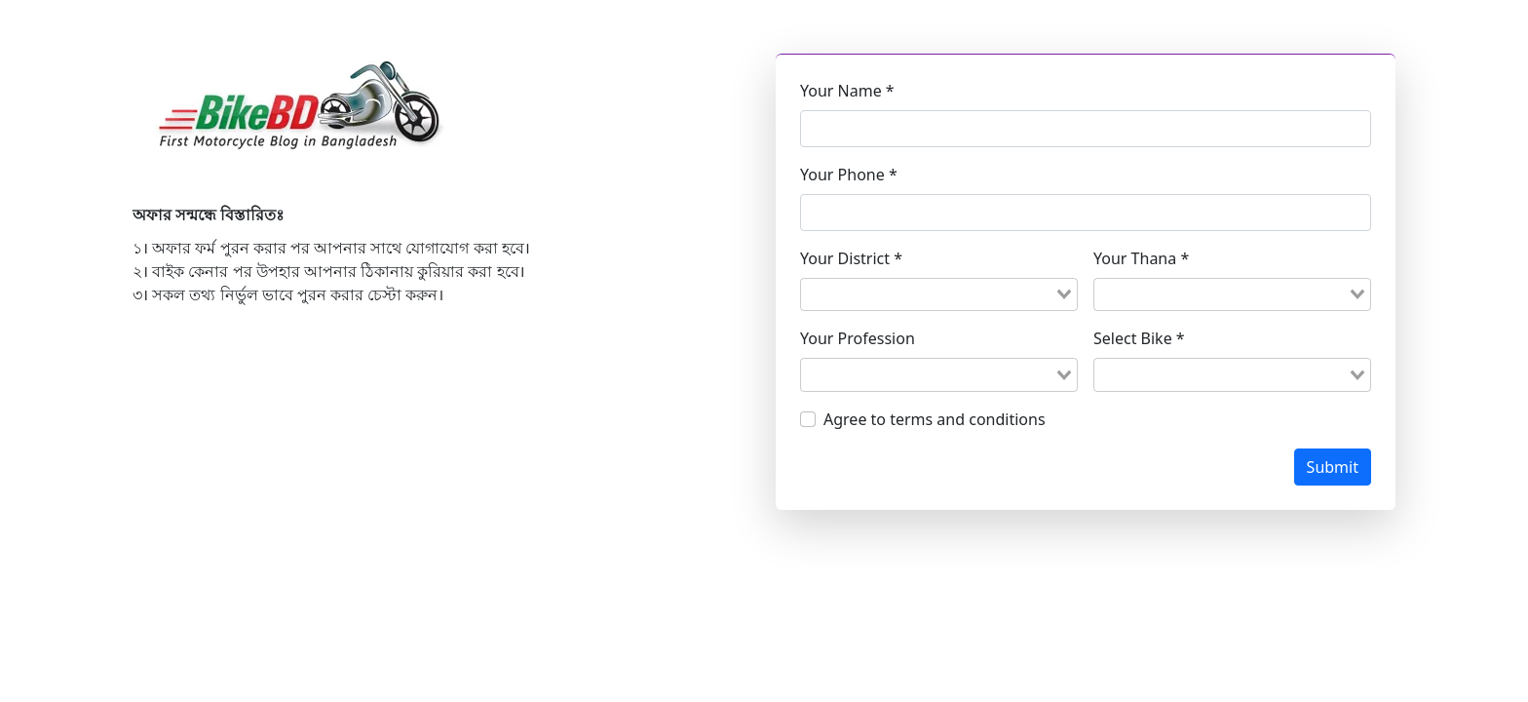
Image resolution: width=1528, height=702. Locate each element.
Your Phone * (849, 174)
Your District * (851, 258)
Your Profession (857, 338)
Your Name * (847, 90)
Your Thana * (1141, 258)
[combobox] (939, 294)
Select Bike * (1139, 338)
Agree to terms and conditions (934, 419)
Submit (1332, 467)
